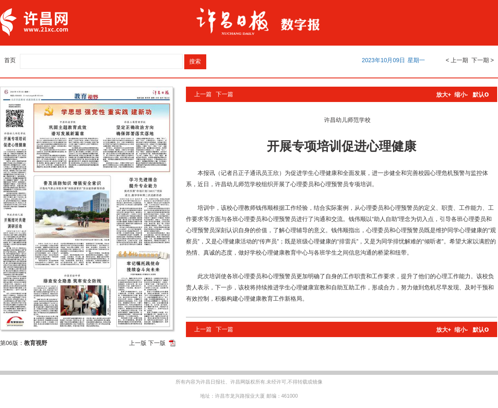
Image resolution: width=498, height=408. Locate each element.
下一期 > (482, 60)
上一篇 (203, 94)
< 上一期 (457, 60)
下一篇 (224, 94)
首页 (10, 60)
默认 (481, 94)
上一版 (137, 343)
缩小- (461, 94)
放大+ (443, 94)
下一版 (157, 343)
